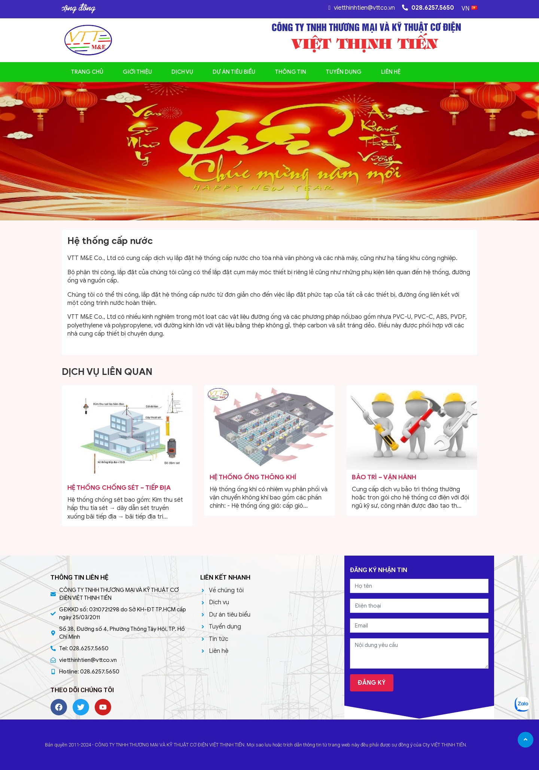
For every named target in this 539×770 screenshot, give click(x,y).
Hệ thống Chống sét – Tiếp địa (119, 488)
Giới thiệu (137, 71)
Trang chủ (87, 71)
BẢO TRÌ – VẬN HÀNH (384, 477)
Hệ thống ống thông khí (253, 477)
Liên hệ (391, 71)
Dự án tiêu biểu (234, 71)
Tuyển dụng (344, 71)
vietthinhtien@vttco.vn (361, 8)
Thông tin (290, 71)
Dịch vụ (182, 71)
